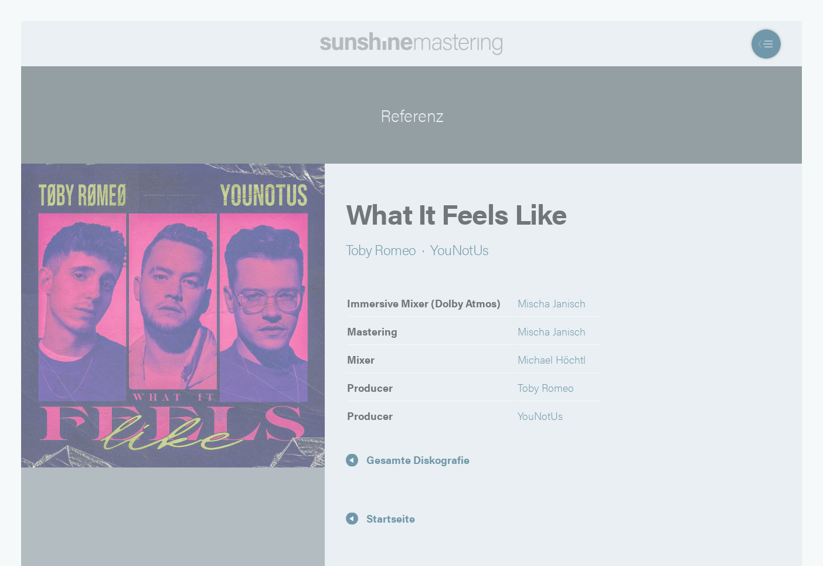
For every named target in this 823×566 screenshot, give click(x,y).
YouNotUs (459, 249)
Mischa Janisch (552, 303)
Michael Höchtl (552, 359)
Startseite (390, 517)
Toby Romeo (381, 249)
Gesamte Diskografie (418, 459)
